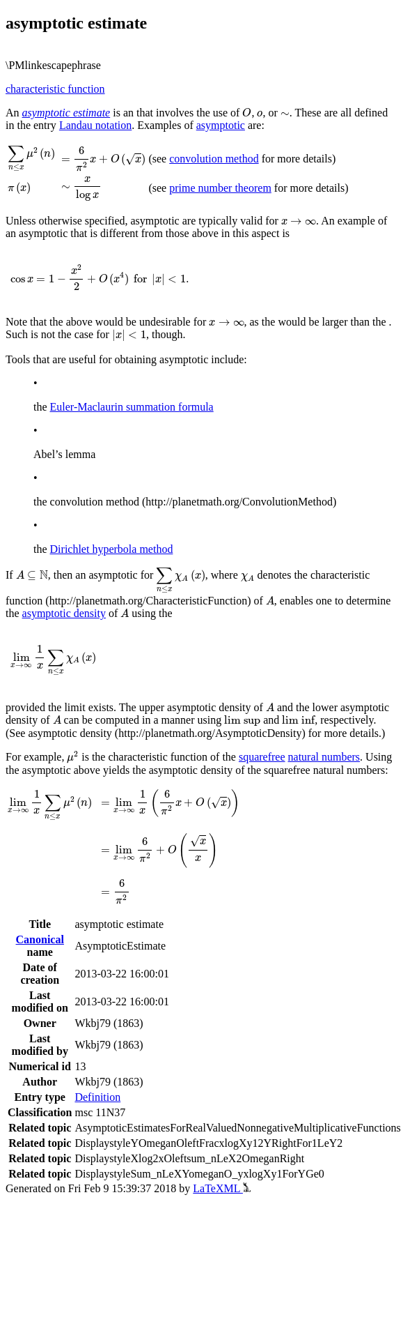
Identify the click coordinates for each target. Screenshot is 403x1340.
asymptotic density (64, 613)
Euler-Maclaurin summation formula (132, 407)
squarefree (262, 757)
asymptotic (220, 125)
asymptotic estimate (66, 113)
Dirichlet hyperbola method (111, 549)
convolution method (213, 159)
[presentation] (246, 112)
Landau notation (95, 125)
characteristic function (55, 89)
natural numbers (324, 757)
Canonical (40, 939)
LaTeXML (222, 1188)
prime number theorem (220, 188)
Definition (97, 1097)
